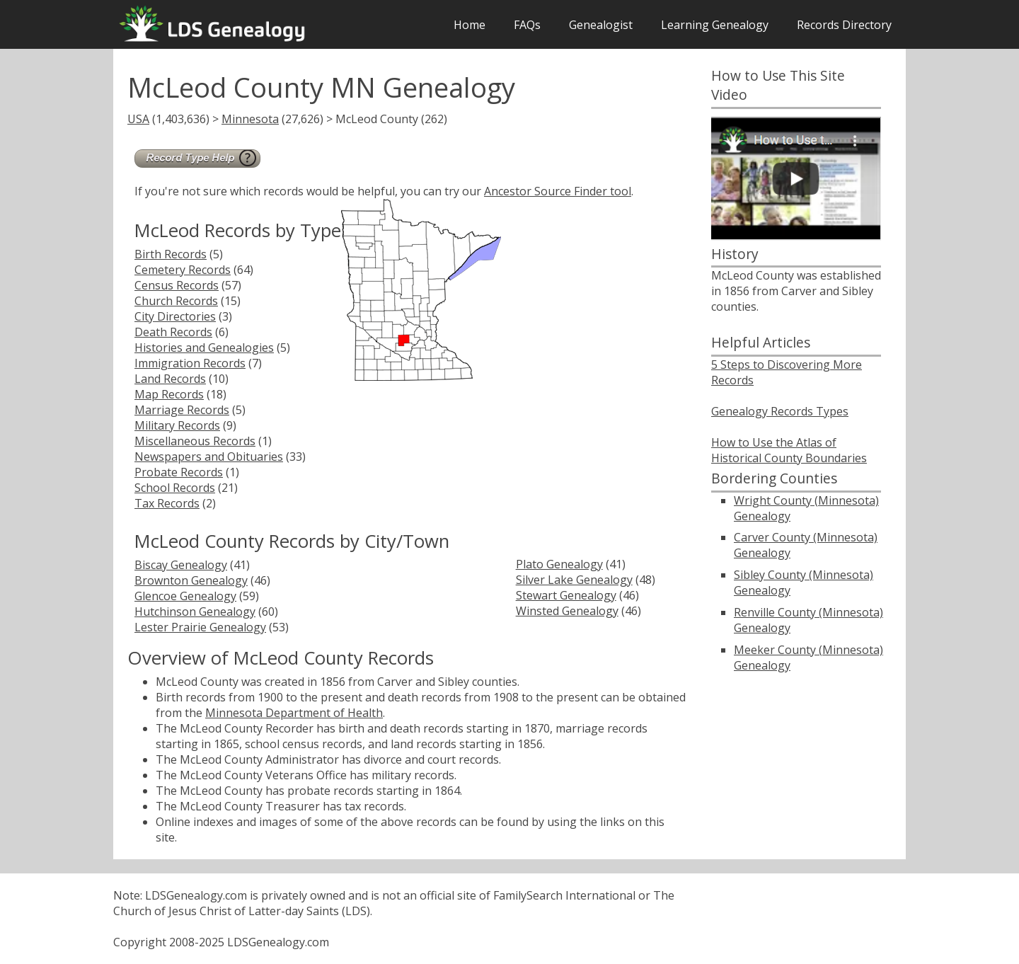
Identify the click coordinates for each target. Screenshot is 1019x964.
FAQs (527, 25)
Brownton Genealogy (191, 580)
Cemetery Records (182, 269)
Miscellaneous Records (194, 441)
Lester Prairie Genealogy (200, 627)
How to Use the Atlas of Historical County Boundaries (789, 450)
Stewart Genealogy (566, 595)
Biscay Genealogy (180, 565)
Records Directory (844, 25)
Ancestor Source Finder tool (557, 191)
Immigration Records (190, 363)
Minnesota (250, 119)
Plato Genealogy (559, 564)
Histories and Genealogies (204, 347)
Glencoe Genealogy (185, 596)
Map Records (169, 394)
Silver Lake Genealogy (574, 579)
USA (138, 119)
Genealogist (601, 25)
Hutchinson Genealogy (194, 611)
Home (469, 25)
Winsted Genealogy (567, 611)
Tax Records (167, 503)
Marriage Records (181, 410)
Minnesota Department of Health (294, 713)
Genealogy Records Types (779, 411)
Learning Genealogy (714, 25)
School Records (174, 487)
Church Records (176, 301)
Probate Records (178, 472)
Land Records (170, 378)
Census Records (176, 285)
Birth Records (170, 254)
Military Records (177, 425)
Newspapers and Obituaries (208, 456)
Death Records (173, 332)
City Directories (175, 316)
